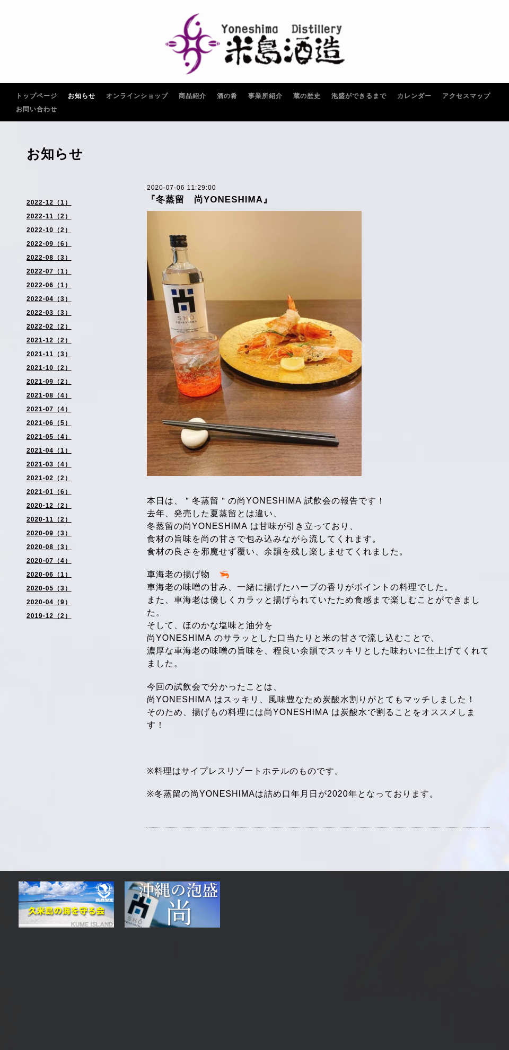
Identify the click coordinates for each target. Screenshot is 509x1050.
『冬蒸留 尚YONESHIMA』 (209, 200)
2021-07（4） (49, 409)
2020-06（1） (49, 574)
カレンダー (414, 96)
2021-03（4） (49, 464)
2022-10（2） (49, 230)
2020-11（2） (49, 519)
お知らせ (81, 96)
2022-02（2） (49, 326)
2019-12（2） (49, 616)
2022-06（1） (49, 285)
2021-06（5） (49, 423)
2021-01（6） (49, 492)
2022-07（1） (49, 271)
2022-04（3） (49, 299)
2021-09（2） (49, 381)
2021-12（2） (49, 340)
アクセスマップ (466, 96)
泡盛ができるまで (359, 96)
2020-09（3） (49, 533)
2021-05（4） (49, 436)
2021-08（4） (49, 395)
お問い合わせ (36, 109)
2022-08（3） (49, 257)
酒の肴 (227, 96)
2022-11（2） (49, 216)
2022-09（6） (49, 244)
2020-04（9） (49, 602)
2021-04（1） (49, 450)
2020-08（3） (49, 547)
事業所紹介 (265, 96)
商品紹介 (192, 96)
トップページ (36, 96)
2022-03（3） (49, 312)
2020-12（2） (49, 505)
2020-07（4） (49, 560)
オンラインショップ (137, 96)
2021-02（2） (49, 478)
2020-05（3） (49, 588)
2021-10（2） (49, 368)
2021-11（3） (49, 354)
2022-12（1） (49, 202)
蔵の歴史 (307, 96)
